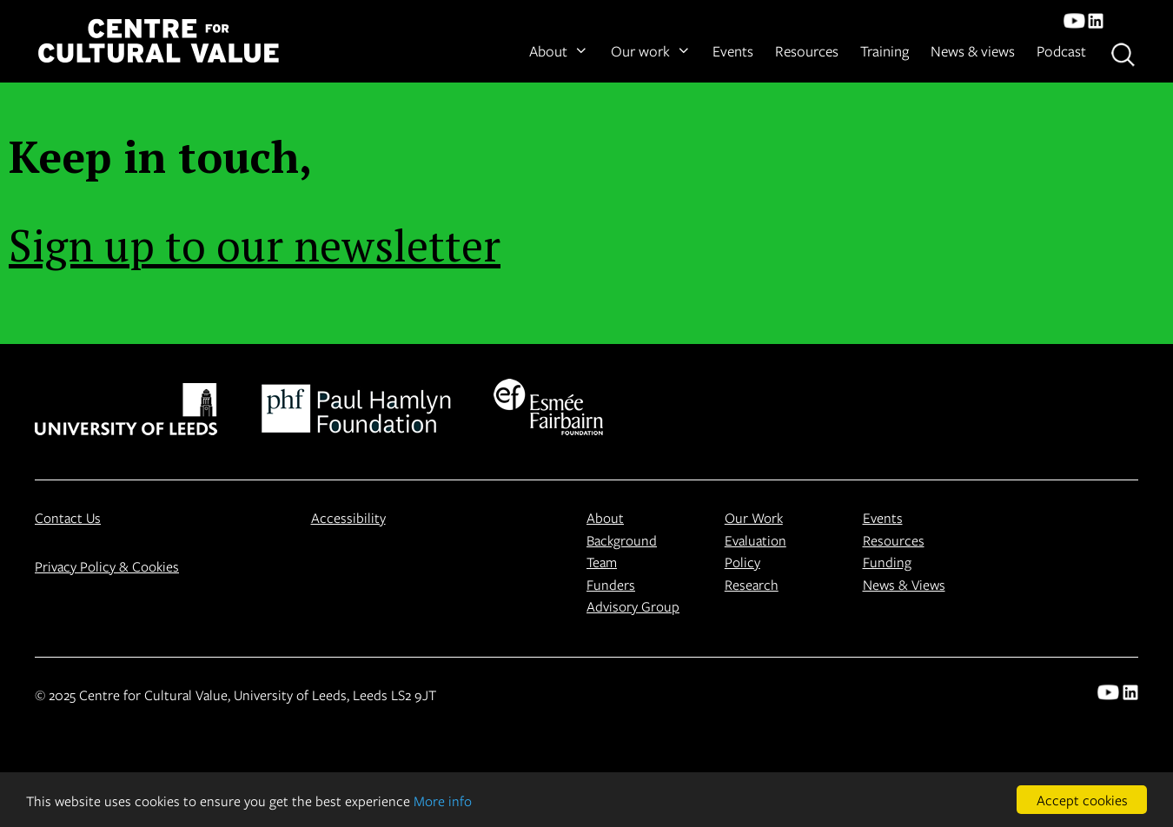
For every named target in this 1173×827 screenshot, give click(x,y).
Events (732, 51)
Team (601, 561)
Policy (742, 561)
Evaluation (755, 540)
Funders (610, 584)
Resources (806, 51)
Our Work (754, 517)
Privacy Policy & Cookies (107, 566)
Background (621, 540)
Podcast (1061, 51)
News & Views (904, 584)
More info (443, 800)
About (558, 51)
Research (752, 584)
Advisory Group (632, 606)
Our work (651, 51)
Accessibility (348, 517)
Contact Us (68, 517)
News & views (973, 51)
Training (884, 51)
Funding (887, 561)
